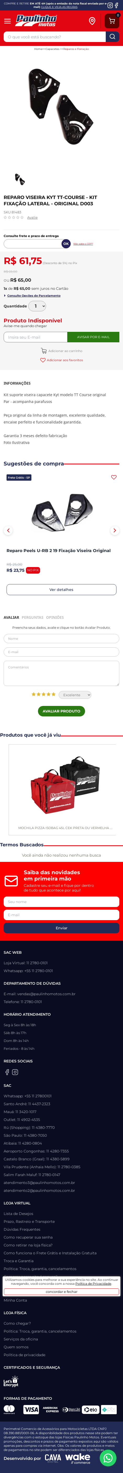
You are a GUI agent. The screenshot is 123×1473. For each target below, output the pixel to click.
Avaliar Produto (61, 711)
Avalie (32, 217)
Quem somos (16, 1347)
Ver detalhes (61, 589)
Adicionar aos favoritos (64, 360)
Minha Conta (15, 1300)
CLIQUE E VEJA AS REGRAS (59, 7)
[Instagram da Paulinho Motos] (110, 5)
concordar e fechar (61, 1291)
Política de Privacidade (93, 1284)
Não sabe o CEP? (83, 243)
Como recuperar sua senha (28, 1237)
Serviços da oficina (21, 1339)
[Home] (47, 21)
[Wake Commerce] (77, 1458)
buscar (112, 37)
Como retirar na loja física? (28, 1245)
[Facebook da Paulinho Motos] (116, 5)
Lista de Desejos (18, 1213)
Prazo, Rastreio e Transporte (29, 1221)
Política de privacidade (24, 1355)
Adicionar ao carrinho (65, 351)
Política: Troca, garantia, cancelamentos (40, 1268)
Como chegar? (17, 1323)
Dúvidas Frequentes (22, 1229)
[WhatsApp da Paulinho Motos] (108, 1458)
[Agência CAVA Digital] (53, 1458)
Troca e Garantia (18, 1261)
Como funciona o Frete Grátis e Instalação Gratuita (50, 1253)
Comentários (61, 673)
